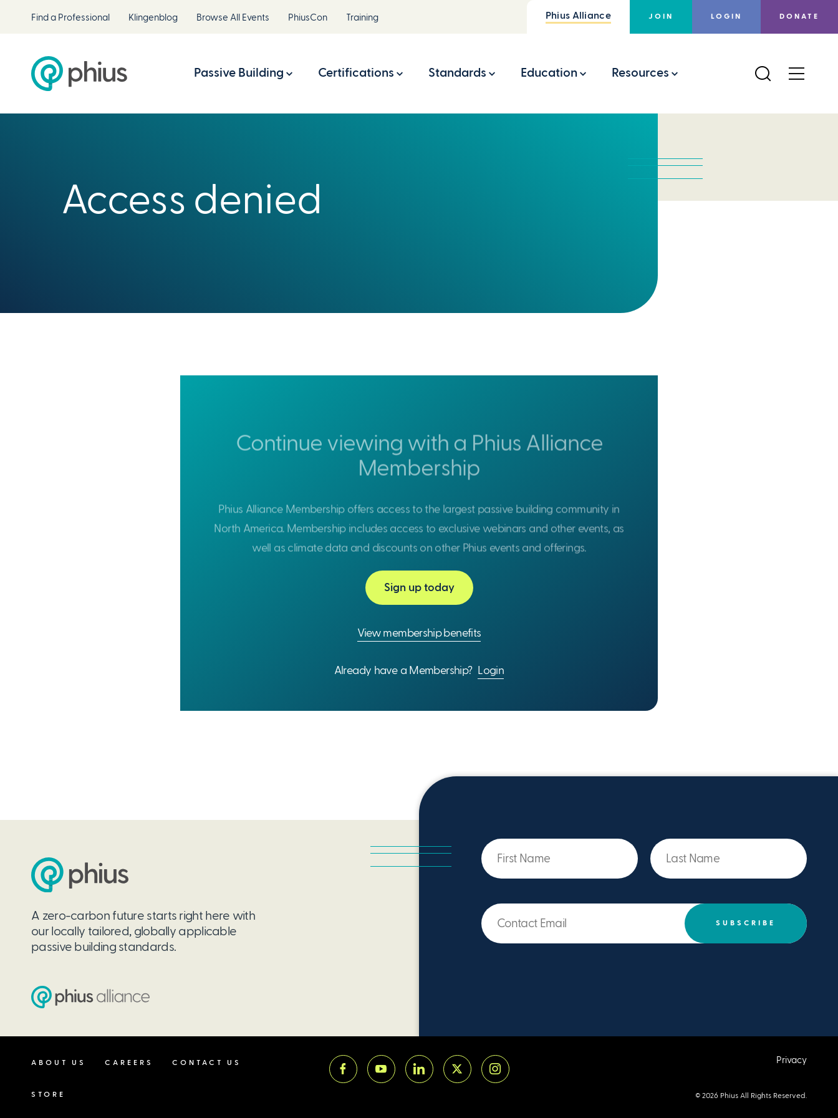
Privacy (791, 1060)
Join (660, 16)
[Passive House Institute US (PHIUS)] (79, 875)
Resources (640, 72)
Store (48, 1095)
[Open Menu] (796, 73)
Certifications (356, 72)
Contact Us (206, 1063)
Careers (129, 1063)
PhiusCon (307, 17)
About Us (58, 1063)
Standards (457, 72)
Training (362, 17)
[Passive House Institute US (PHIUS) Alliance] (90, 997)
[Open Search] (762, 73)
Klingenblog (153, 17)
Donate (799, 16)
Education (549, 72)
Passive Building (239, 72)
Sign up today (419, 587)
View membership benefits (419, 632)
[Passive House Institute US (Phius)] (79, 73)
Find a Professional (70, 17)
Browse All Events (232, 17)
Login (726, 16)
